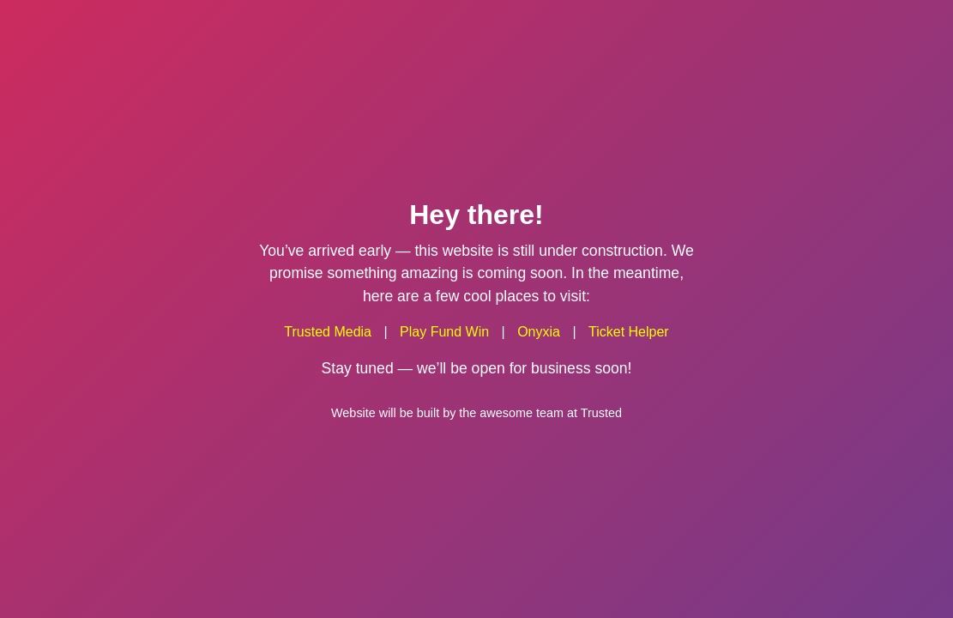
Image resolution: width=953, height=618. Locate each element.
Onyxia (538, 331)
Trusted (601, 412)
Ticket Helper (628, 331)
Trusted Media (327, 331)
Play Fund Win (444, 331)
